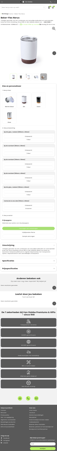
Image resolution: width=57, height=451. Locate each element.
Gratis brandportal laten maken (39, 402)
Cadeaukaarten (34, 405)
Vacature (32, 395)
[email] (43, 426)
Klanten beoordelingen (36, 398)
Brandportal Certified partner (38, 412)
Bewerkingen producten (8, 405)
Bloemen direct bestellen (37, 407)
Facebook (5, 421)
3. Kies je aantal (7, 198)
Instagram (5, 423)
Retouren (3, 395)
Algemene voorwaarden (8, 402)
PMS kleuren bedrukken (8, 407)
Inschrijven (43, 431)
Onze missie (33, 393)
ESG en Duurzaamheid (7, 409)
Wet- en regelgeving (7, 400)
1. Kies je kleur (6, 90)
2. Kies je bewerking (8, 111)
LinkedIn (4, 425)
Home (11, 14)
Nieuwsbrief (32, 400)
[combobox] (21, 7)
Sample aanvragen (28, 219)
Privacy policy (5, 398)
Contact (3, 393)
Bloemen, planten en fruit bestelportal (41, 409)
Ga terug (5, 14)
